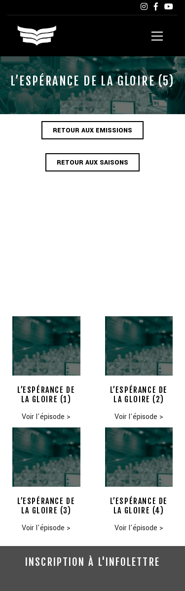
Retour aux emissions (92, 130)
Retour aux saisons (92, 162)
